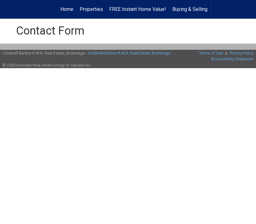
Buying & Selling (189, 9)
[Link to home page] (15, 9)
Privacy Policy (242, 53)
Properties (91, 9)
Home (66, 9)
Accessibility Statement (232, 59)
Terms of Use (211, 53)
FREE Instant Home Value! (137, 9)
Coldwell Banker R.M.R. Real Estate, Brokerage (129, 53)
